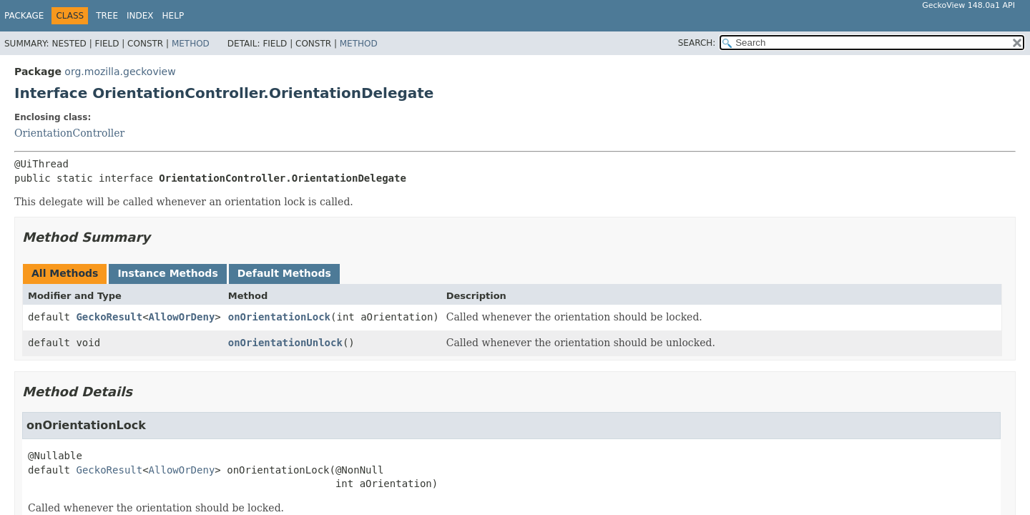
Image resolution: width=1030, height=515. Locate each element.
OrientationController (69, 133)
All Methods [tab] (64, 273)
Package (24, 16)
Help (173, 16)
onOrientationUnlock (285, 342)
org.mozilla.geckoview (119, 71)
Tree (107, 16)
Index (140, 16)
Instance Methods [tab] (167, 273)
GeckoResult (109, 317)
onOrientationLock (279, 317)
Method (191, 44)
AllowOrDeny (182, 317)
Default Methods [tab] (284, 273)
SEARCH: (697, 43)
